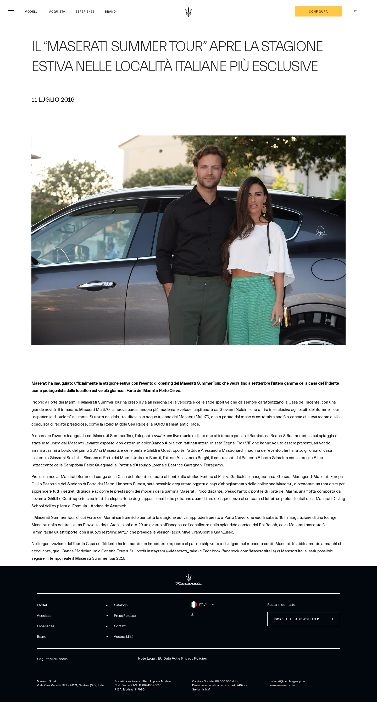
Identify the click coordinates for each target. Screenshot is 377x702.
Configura (318, 11)
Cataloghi (121, 605)
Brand (110, 11)
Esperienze (85, 11)
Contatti (120, 626)
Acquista (57, 11)
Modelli (32, 11)
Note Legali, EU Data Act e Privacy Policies (172, 658)
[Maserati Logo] (188, 12)
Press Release (125, 616)
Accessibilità (123, 637)
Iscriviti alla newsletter (296, 619)
